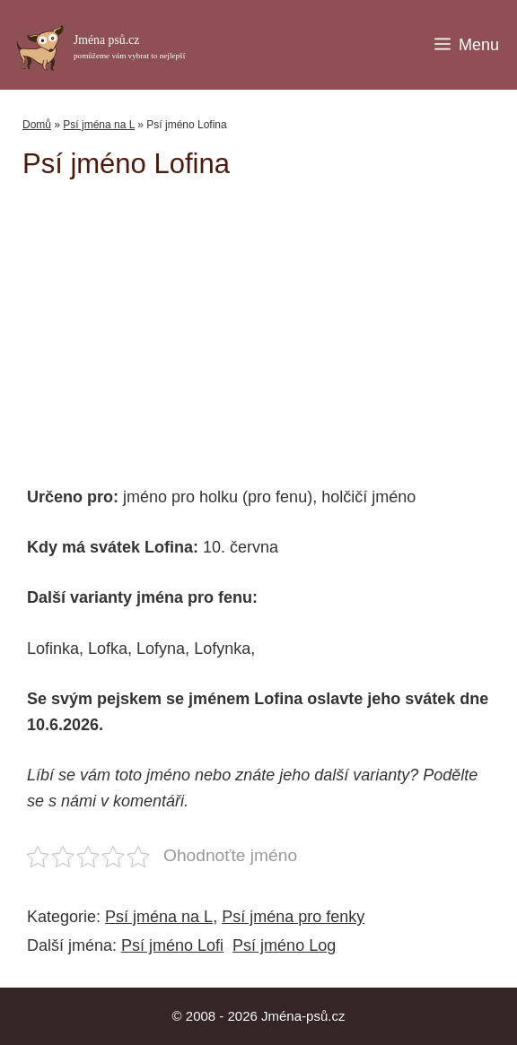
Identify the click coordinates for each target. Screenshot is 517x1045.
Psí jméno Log (284, 945)
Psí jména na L (99, 124)
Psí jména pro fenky (293, 917)
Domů (36, 124)
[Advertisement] (269, 323)
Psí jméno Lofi (172, 945)
